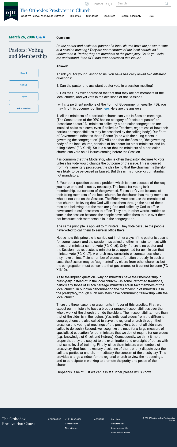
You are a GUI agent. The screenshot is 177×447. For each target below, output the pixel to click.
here (105, 108)
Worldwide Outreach (120, 432)
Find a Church (71, 428)
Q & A (40, 37)
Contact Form (71, 424)
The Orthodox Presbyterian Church (55, 10)
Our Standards (117, 424)
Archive (23, 85)
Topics (23, 96)
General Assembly (131, 16)
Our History (116, 419)
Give (151, 16)
